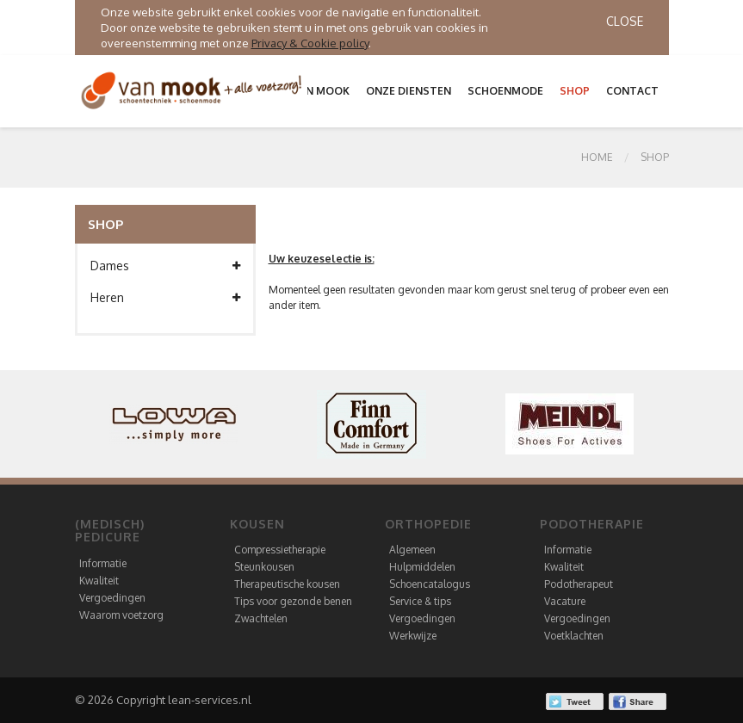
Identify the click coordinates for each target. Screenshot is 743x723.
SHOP (655, 157)
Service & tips (420, 601)
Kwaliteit (99, 580)
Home (597, 157)
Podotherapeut (578, 584)
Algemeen (412, 549)
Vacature (564, 601)
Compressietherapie (279, 549)
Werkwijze (413, 635)
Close (624, 21)
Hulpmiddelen (422, 566)
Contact (632, 90)
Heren (165, 297)
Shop (575, 90)
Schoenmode (505, 90)
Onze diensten (408, 90)
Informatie (103, 563)
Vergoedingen (112, 597)
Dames (165, 265)
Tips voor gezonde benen (293, 601)
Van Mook (321, 90)
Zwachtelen (261, 618)
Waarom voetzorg (121, 615)
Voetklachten (574, 635)
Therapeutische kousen (287, 584)
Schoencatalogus (429, 584)
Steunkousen (264, 566)
